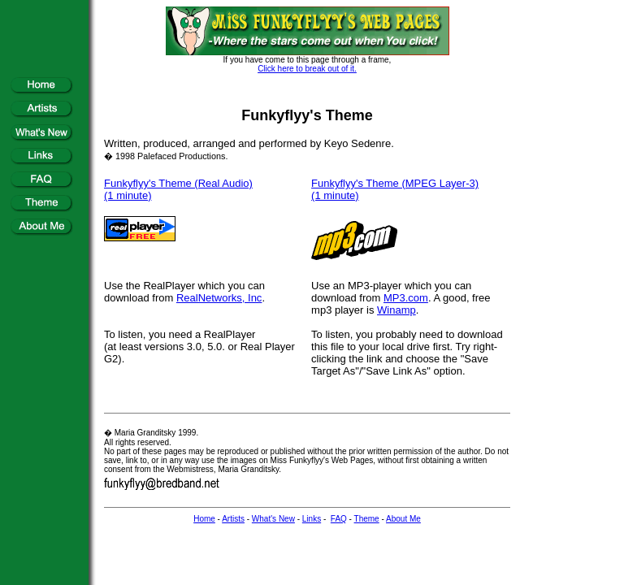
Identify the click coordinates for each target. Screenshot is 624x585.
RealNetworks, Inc (219, 298)
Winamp (396, 310)
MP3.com (406, 298)
